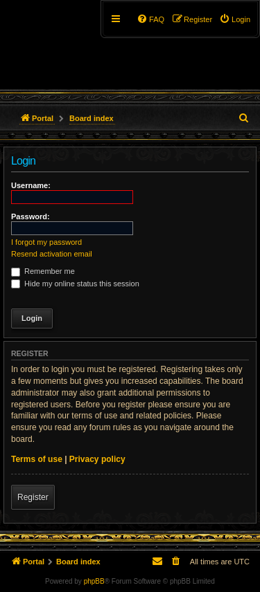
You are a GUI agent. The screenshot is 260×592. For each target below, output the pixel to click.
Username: (31, 185)
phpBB (94, 581)
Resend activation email (51, 254)
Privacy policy (97, 459)
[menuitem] (234, 19)
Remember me (43, 271)
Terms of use (36, 459)
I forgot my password (46, 242)
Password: (30, 216)
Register (33, 497)
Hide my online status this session (75, 283)
